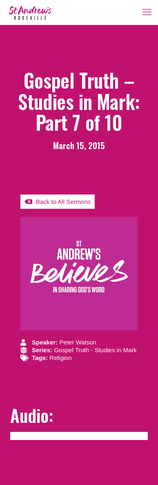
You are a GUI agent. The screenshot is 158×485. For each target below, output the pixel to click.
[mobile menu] (147, 12)
